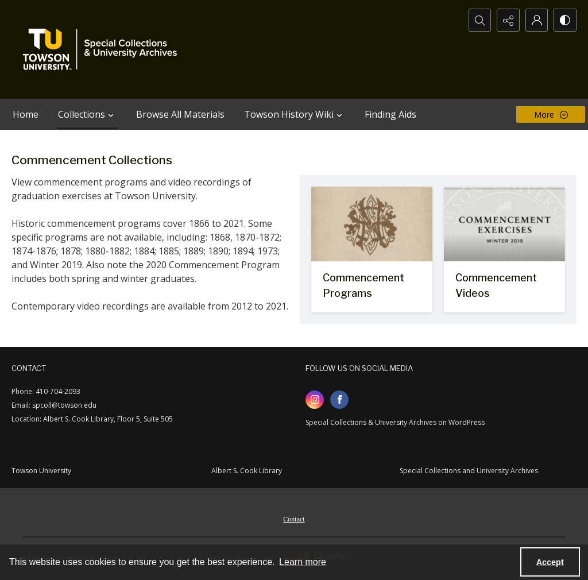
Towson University (41, 470)
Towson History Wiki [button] (294, 114)
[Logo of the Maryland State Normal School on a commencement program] (371, 249)
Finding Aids (390, 114)
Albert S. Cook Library (246, 470)
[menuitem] (293, 518)
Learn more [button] (302, 562)
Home (25, 114)
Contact (293, 519)
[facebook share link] (339, 399)
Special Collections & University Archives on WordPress (395, 422)
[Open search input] (479, 20)
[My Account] (536, 20)
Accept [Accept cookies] (550, 562)
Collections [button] (87, 114)
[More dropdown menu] (550, 114)
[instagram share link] (314, 399)
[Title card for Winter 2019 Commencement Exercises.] (504, 249)
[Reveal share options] (508, 20)
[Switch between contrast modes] (565, 20)
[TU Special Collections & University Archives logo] (103, 49)
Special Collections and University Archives (469, 470)
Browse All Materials (180, 114)
